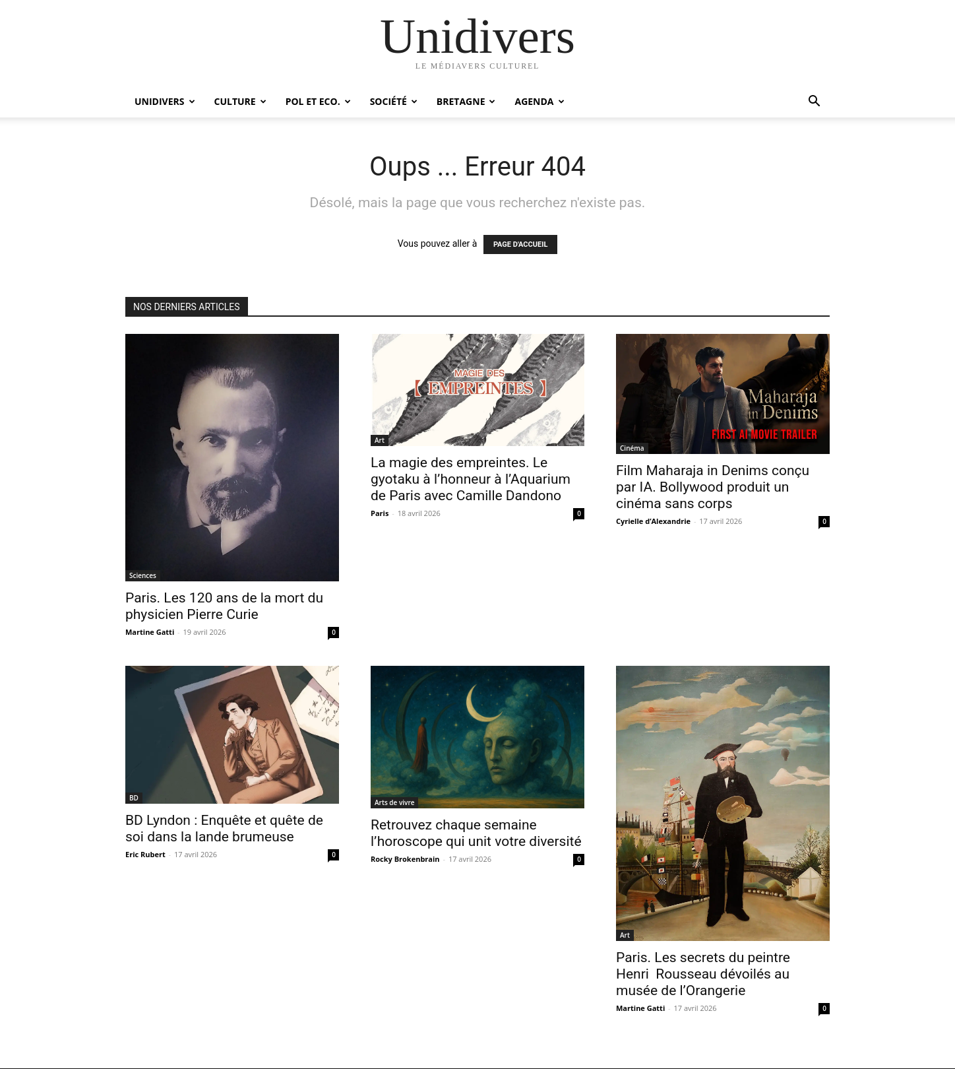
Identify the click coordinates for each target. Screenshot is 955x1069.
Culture (240, 101)
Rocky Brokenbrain (405, 859)
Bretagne (466, 101)
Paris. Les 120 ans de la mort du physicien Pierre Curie (224, 606)
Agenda (539, 101)
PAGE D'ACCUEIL (520, 244)
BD (134, 797)
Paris (379, 513)
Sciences (142, 575)
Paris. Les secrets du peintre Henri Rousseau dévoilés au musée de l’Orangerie (703, 974)
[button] (814, 102)
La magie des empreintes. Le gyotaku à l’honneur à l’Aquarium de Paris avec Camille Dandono (470, 479)
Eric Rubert (145, 854)
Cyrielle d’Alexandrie (653, 521)
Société (393, 101)
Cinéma (632, 448)
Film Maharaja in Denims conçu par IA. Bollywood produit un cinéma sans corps (712, 487)
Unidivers (165, 101)
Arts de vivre (394, 802)
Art (380, 440)
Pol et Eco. (318, 101)
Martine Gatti (149, 632)
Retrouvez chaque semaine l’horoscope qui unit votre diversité (476, 833)
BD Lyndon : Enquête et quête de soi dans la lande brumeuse (224, 828)
